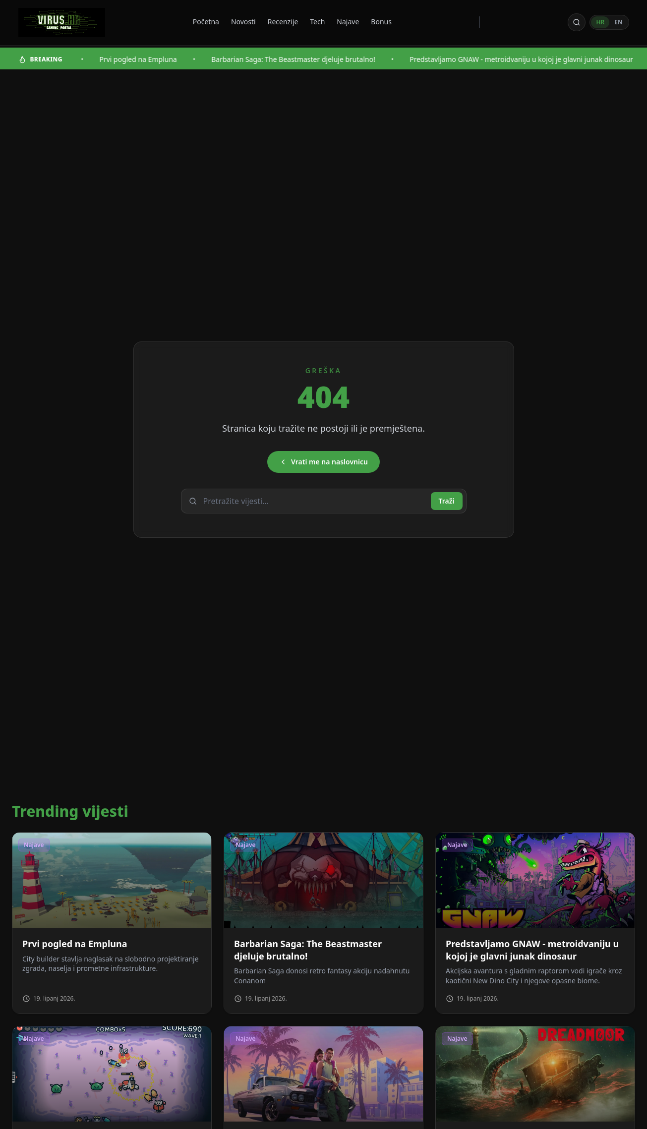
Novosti (243, 21)
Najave (348, 21)
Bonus (381, 21)
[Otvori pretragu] (577, 22)
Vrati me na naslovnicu (323, 461)
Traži (447, 501)
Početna (206, 21)
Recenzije (283, 21)
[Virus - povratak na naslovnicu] (61, 22)
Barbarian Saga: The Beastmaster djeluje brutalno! (308, 59)
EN (618, 22)
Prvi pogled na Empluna (152, 59)
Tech (317, 21)
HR (600, 22)
